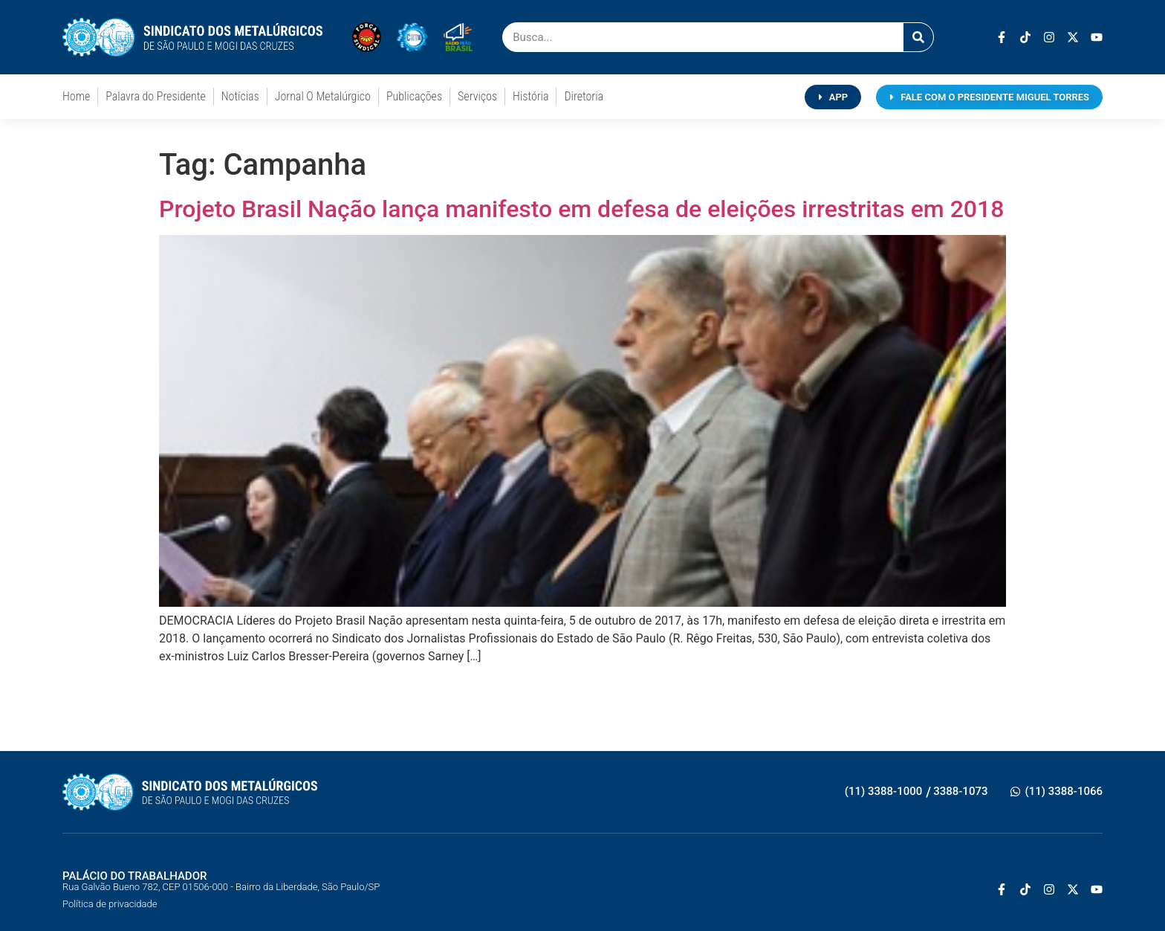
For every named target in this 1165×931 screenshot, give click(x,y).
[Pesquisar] (918, 37)
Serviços (477, 96)
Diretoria (583, 96)
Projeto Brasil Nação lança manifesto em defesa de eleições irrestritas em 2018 (581, 209)
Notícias (240, 96)
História (530, 96)
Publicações (414, 96)
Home (76, 96)
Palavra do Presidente (155, 96)
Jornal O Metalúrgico (323, 96)
